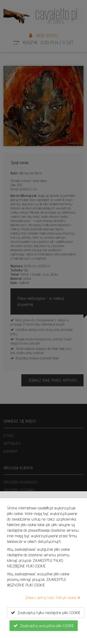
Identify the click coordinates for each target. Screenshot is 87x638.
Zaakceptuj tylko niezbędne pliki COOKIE (45, 612)
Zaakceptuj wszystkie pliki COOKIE (43, 625)
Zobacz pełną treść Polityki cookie (52, 597)
